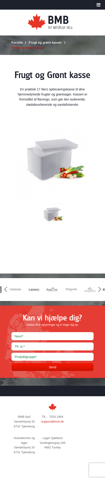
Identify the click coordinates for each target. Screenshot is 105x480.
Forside (17, 42)
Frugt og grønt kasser (45, 42)
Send (52, 367)
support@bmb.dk (52, 421)
